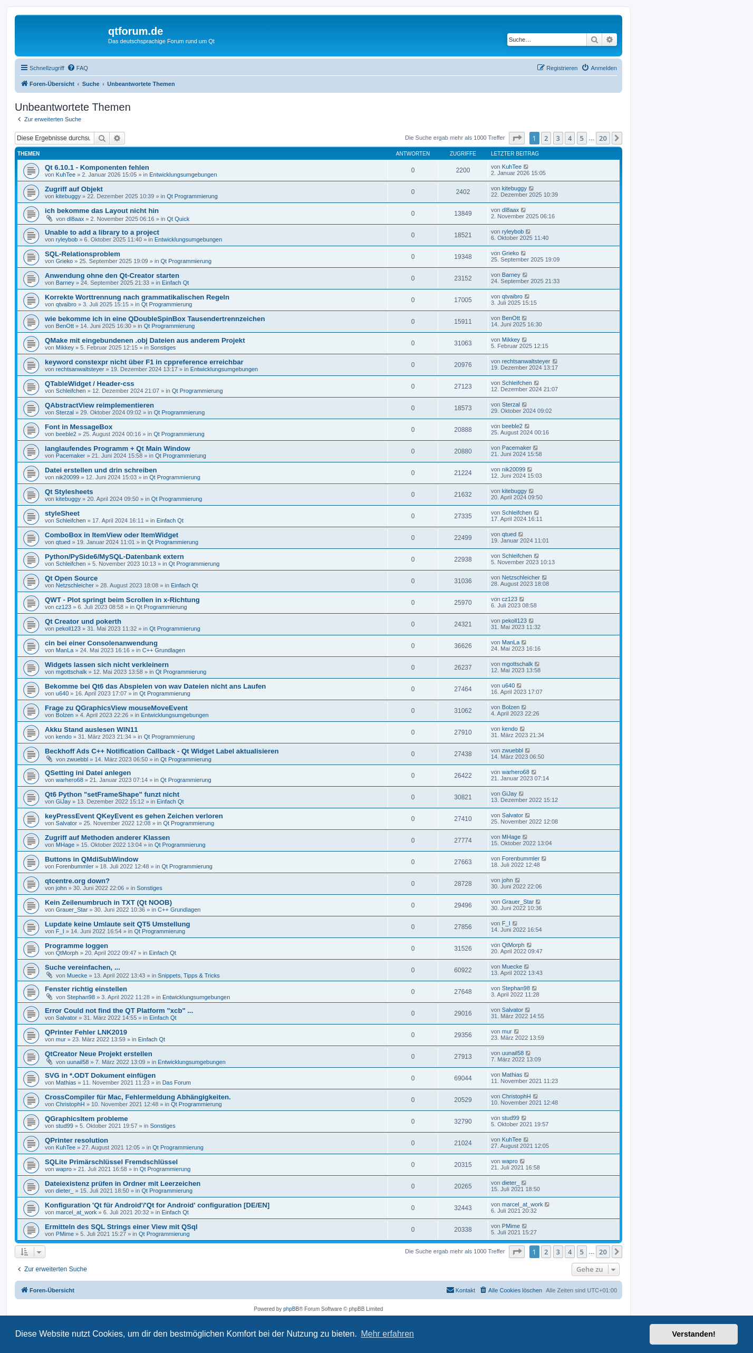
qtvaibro (66, 304)
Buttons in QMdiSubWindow (91, 859)
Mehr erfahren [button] (387, 1333)
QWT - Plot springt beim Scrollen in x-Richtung (122, 600)
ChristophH (70, 1104)
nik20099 (68, 477)
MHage (65, 845)
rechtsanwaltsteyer (80, 369)
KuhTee (65, 174)
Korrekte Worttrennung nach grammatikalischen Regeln (137, 297)
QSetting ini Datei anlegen (88, 773)
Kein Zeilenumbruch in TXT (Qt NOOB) (108, 902)
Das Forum (176, 1082)
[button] (517, 138)
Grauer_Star (72, 909)
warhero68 (69, 780)
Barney (65, 282)
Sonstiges (163, 347)
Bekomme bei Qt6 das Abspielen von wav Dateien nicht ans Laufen (155, 686)
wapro (64, 1169)
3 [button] (558, 138)
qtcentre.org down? (77, 881)
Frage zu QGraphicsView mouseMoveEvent (116, 708)
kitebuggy (68, 196)
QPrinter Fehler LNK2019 (86, 1032)
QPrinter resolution (76, 1140)
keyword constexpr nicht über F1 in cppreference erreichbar (144, 362)
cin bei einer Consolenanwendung (101, 643)
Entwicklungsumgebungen (183, 174)
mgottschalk (71, 672)
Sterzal (65, 412)
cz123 (63, 607)
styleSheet (62, 513)
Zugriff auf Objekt (74, 189)
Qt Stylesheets (69, 492)
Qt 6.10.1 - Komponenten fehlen (97, 167)
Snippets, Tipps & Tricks (188, 975)
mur (61, 1039)
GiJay (63, 801)
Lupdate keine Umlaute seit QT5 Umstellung (117, 924)
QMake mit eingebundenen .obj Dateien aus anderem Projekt (145, 340)
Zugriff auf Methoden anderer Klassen (107, 838)
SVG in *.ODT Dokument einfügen (100, 1075)
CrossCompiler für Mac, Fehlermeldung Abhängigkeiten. (138, 1097)
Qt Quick (178, 219)
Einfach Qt (175, 282)
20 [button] (603, 138)
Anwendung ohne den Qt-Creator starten (112, 275)
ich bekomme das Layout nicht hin (102, 211)
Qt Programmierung (192, 196)
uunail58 (78, 1062)
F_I (60, 931)
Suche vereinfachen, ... (82, 967)
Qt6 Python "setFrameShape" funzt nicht (112, 794)
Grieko (64, 261)
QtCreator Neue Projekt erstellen (98, 1054)
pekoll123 (68, 628)
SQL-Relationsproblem (82, 254)
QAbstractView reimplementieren (99, 405)
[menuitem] (77, 68)
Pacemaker (70, 455)
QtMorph (67, 953)
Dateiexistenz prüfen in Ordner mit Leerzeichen (122, 1183)
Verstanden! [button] (694, 1334)
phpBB (291, 1309)
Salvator (66, 823)
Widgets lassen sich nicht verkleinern (107, 665)
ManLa (65, 650)
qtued (63, 542)
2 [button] (546, 138)
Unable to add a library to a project (102, 232)
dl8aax (75, 219)
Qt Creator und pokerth (83, 621)
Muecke (77, 975)
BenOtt (65, 326)
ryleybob (67, 239)
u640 (62, 693)
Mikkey (65, 347)
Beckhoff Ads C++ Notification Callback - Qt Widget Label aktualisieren (161, 751)
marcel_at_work (76, 1212)
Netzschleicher (75, 585)
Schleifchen (71, 391)
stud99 (64, 1126)
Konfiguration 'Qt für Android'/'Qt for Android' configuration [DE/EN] (157, 1205)
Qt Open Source (71, 578)
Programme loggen (76, 946)
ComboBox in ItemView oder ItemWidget (111, 535)
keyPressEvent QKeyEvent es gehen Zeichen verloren (134, 816)
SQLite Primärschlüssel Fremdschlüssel (111, 1162)
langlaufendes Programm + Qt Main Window (117, 448)
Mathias (66, 1082)
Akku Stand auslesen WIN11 (91, 729)
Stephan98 (81, 997)
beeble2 (66, 434)
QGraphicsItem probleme (86, 1119)
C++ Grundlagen (163, 650)
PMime (65, 1234)
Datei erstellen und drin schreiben (101, 470)
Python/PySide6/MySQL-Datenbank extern (114, 556)
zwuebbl (77, 759)
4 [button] (570, 138)
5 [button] (582, 138)
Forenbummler (75, 866)
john (61, 888)
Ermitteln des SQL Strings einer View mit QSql (121, 1227)
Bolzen (65, 715)
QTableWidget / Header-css (89, 384)
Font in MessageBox (78, 427)
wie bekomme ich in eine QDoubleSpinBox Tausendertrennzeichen (155, 319)
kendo (64, 736)
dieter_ (65, 1190)
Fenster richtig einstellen (86, 989)
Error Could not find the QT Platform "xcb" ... (119, 1010)
